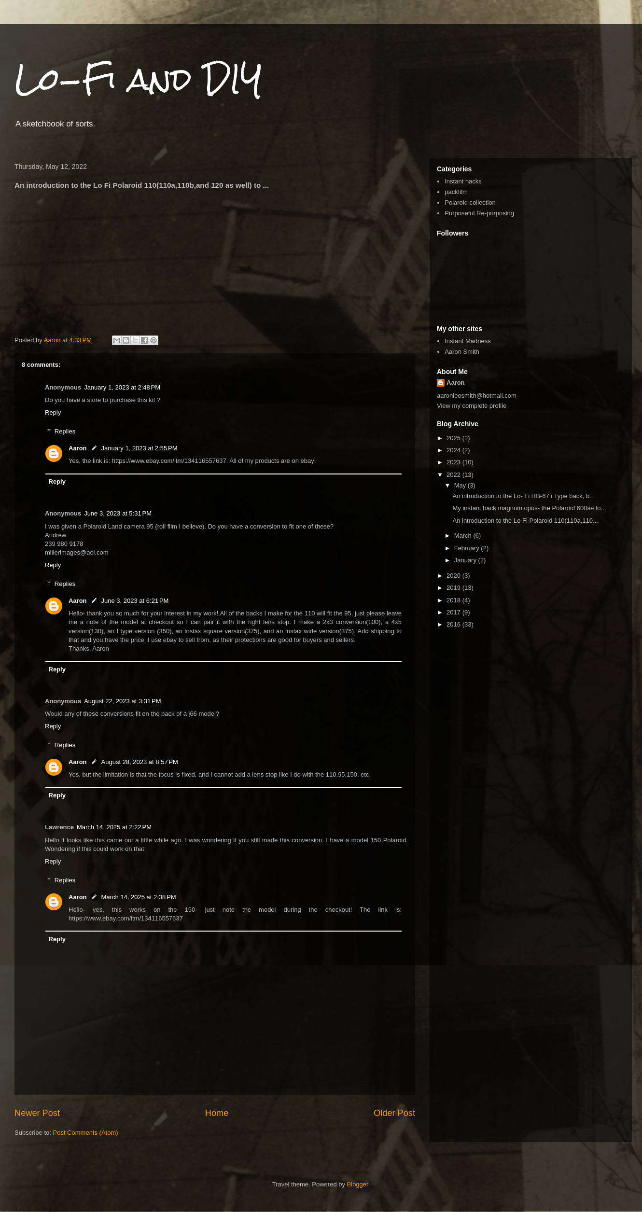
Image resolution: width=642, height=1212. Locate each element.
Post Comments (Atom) (85, 1132)
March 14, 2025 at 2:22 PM (114, 827)
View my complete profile (471, 405)
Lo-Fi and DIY (138, 79)
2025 (454, 438)
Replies (65, 431)
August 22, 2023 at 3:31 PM (122, 701)
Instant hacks (463, 181)
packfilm (456, 191)
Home (217, 1113)
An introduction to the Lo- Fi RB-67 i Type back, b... (523, 496)
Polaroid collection (470, 202)
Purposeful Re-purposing (479, 213)
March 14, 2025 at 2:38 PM (138, 897)
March (464, 535)
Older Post (394, 1113)
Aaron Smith (462, 351)
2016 (454, 624)
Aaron (78, 448)
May (461, 485)
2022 (454, 474)
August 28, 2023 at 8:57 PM (139, 762)
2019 (454, 587)
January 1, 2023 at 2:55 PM (139, 448)
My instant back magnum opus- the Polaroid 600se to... (529, 508)
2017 (454, 612)
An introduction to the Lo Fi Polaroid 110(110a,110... (525, 520)
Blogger (357, 1184)
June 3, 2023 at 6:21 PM (135, 600)
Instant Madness (467, 341)
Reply (53, 412)
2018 (454, 600)
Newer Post (37, 1113)
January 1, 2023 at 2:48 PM (122, 387)
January (466, 560)
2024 (454, 450)
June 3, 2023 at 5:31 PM (118, 513)
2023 (454, 462)
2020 (454, 575)
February (467, 548)
